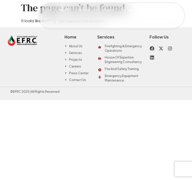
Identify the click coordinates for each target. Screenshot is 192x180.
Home (47, 10)
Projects (108, 10)
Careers (127, 10)
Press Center (149, 10)
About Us (64, 10)
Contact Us (51, 21)
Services (86, 10)
